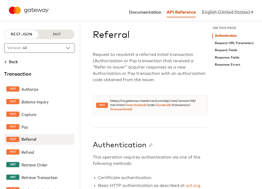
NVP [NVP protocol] (57, 34)
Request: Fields (226, 50)
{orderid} (164, 105)
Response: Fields (227, 57)
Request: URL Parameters (234, 43)
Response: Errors (227, 64)
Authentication (226, 36)
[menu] (227, 12)
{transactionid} (121, 109)
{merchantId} (136, 105)
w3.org (193, 185)
